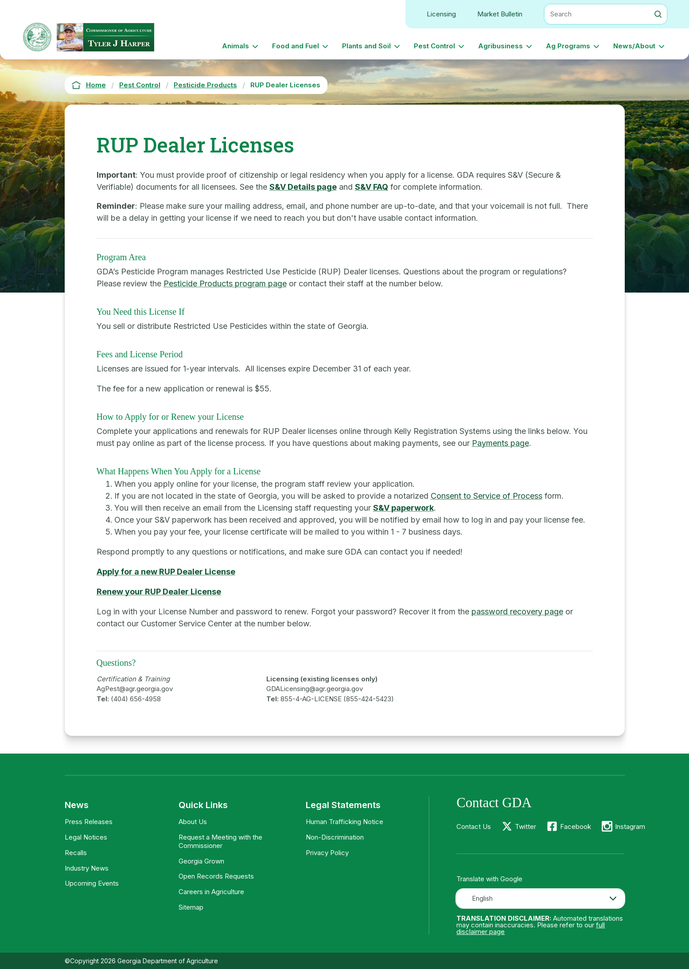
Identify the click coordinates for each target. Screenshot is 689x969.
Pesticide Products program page (225, 283)
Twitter (525, 826)
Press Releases (89, 821)
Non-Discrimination (335, 837)
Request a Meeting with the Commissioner (220, 841)
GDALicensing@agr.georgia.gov (314, 688)
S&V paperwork (403, 507)
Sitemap (191, 907)
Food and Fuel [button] (295, 46)
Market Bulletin (499, 14)
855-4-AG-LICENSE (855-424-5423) (337, 699)
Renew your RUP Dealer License (159, 591)
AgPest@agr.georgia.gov (135, 688)
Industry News (87, 868)
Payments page (500, 443)
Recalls (76, 852)
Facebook (575, 826)
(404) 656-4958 (136, 699)
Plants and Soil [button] (366, 46)
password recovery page (517, 611)
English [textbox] (482, 898)
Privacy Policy (327, 852)
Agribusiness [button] (500, 46)
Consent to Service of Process (486, 495)
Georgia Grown (201, 861)
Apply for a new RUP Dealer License (166, 571)
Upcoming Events (92, 883)
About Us (193, 821)
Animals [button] (235, 46)
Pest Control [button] (434, 46)
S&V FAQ (371, 186)
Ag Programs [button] (568, 46)
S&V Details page (303, 186)
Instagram (630, 826)
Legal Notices (86, 837)
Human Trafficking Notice (344, 821)
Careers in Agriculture (211, 891)
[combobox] (540, 898)
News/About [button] (634, 46)
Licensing (441, 14)
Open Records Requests (216, 876)
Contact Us (473, 826)
